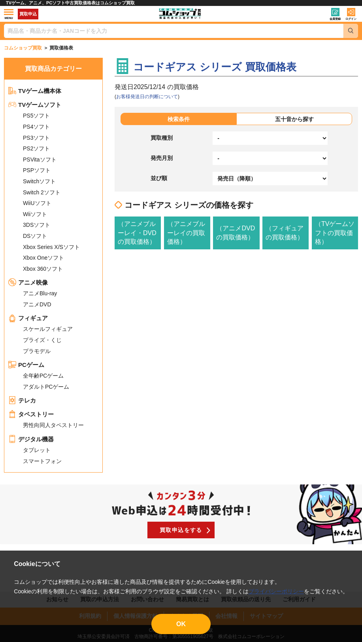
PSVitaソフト (40, 159)
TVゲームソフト (34, 104)
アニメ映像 (28, 282)
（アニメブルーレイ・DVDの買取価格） (137, 232)
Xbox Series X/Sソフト (51, 247)
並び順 (159, 178)
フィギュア (28, 318)
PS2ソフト (36, 148)
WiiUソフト (37, 203)
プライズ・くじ (42, 340)
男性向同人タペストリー (53, 425)
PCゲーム (26, 364)
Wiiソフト (35, 214)
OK (181, 624)
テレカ (22, 400)
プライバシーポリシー (276, 591)
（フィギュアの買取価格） (285, 232)
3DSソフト (36, 225)
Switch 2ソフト (41, 192)
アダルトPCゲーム (46, 387)
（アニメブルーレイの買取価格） (186, 232)
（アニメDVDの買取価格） (235, 232)
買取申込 (28, 13)
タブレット (37, 450)
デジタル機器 (31, 439)
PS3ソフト (36, 138)
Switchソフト (39, 181)
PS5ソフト (36, 115)
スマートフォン (42, 461)
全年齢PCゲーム (43, 375)
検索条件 (179, 119)
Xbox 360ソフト (43, 269)
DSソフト (35, 236)
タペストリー (31, 414)
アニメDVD (37, 304)
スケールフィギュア (48, 329)
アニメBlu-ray (40, 293)
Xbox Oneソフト (43, 258)
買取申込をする (181, 530)
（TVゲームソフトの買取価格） (334, 232)
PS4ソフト (36, 126)
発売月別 (162, 158)
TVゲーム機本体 (34, 90)
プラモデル (37, 351)
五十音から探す (294, 119)
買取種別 (162, 138)
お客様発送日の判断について (147, 96)
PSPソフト (37, 170)
